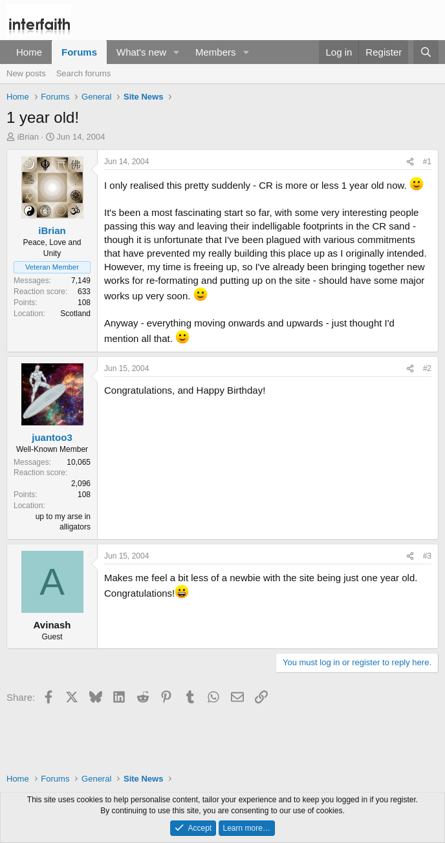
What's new (141, 52)
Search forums (83, 73)
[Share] (410, 162)
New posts (26, 73)
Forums (79, 52)
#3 (427, 555)
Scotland (75, 313)
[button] (177, 52)
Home (29, 52)
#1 (427, 161)
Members (215, 52)
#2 (427, 368)
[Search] (426, 52)
